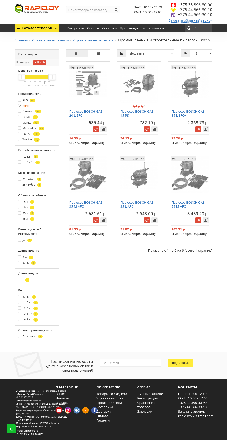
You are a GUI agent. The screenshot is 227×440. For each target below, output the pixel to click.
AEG (26, 100)
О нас (60, 393)
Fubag (28, 117)
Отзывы (62, 402)
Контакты (156, 28)
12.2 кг (28, 308)
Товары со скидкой (111, 393)
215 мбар (29, 179)
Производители (132, 28)
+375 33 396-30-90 (195, 4)
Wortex (29, 139)
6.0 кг (27, 297)
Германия (30, 336)
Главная (21, 40)
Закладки (144, 411)
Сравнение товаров (146, 404)
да (25, 240)
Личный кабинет (150, 393)
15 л (26, 202)
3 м (25, 257)
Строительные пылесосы (93, 40)
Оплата (93, 28)
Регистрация (147, 398)
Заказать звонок (191, 411)
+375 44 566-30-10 (195, 9)
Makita (28, 122)
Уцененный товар (110, 398)
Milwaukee (31, 128)
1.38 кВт (29, 162)
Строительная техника (50, 40)
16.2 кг (28, 319)
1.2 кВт (28, 156)
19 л (26, 207)
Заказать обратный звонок (190, 20)
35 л (26, 213)
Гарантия (104, 420)
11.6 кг (28, 302)
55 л (26, 219)
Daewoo (29, 111)
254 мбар (29, 185)
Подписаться (180, 363)
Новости (62, 398)
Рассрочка (75, 28)
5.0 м (26, 263)
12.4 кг (28, 314)
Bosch (40, 62)
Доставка (109, 28)
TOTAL (29, 134)
